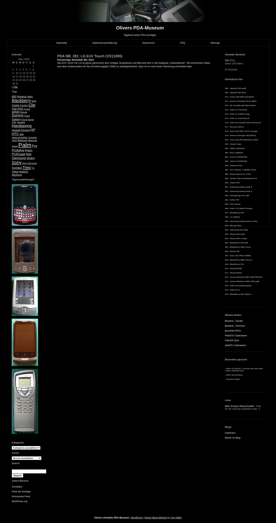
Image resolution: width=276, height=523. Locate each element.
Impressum (148, 42)
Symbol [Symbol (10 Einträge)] (17, 167)
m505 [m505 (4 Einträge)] (14, 140)
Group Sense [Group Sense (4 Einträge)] (27, 119)
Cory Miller (176, 517)
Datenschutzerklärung (104, 42)
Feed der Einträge (21, 491)
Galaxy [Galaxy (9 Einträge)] (16, 119)
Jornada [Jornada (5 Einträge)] (32, 137)
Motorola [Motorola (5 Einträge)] (32, 140)
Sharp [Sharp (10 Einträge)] (31, 158)
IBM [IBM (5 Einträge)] (22, 134)
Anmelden (17, 486)
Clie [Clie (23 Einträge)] (32, 105)
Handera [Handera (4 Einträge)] (21, 122)
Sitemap (215, 42)
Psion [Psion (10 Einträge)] (28, 150)
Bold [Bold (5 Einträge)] (33, 101)
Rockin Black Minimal (156, 517)
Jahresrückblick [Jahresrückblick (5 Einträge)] (20, 137)
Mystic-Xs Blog (232, 437)
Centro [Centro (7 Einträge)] (24, 105)
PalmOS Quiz (232, 340)
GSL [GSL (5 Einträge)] (14, 122)
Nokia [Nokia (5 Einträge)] (15, 146)
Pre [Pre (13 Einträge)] (34, 146)
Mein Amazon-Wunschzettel (239, 406)
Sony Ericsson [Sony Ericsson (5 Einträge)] (29, 163)
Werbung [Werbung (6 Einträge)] (17, 174)
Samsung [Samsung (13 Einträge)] (19, 158)
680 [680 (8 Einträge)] (14, 96)
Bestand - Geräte (234, 321)
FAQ (182, 42)
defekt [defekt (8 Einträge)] (15, 111)
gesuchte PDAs (233, 330)
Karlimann (230, 433)
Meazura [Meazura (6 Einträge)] (22, 140)
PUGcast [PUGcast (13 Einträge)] (18, 154)
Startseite (61, 42)
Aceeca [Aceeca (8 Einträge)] (21, 96)
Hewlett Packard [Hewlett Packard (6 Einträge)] (21, 130)
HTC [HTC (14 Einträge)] (15, 134)
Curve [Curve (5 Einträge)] (27, 109)
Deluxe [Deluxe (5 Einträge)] (23, 112)
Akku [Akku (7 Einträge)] (30, 96)
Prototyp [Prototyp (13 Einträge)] (18, 150)
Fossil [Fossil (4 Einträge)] (27, 116)
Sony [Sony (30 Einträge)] (16, 162)
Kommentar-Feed (21, 496)
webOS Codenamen (235, 345)
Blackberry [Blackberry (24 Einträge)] (21, 100)
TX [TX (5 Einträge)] (32, 168)
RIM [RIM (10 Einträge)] (28, 154)
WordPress (137, 517)
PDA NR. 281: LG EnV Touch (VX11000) (89, 56)
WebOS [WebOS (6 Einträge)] (23, 171)
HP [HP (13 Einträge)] (33, 130)
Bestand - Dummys (235, 325)
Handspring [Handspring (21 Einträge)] (22, 126)
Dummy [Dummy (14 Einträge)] (17, 115)
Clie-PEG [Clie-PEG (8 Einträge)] (17, 108)
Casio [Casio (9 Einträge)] (15, 105)
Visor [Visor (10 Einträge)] (15, 171)
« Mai (14, 87)
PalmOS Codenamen (236, 335)
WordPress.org (19, 501)
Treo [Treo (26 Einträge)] (26, 167)
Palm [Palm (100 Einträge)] (24, 145)
